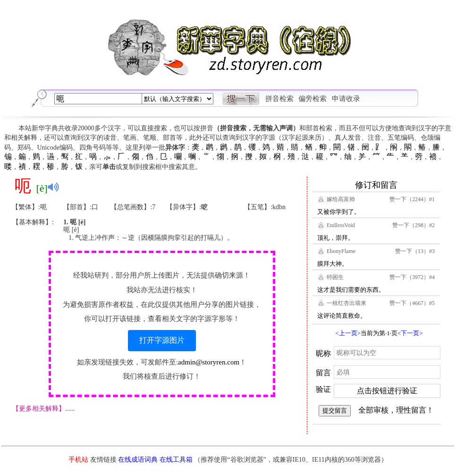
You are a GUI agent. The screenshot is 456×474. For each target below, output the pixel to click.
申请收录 (346, 98)
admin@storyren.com (208, 362)
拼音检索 (279, 98)
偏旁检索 (312, 98)
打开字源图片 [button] (162, 340)
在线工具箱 (176, 459)
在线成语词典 (138, 459)
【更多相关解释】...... (43, 408)
